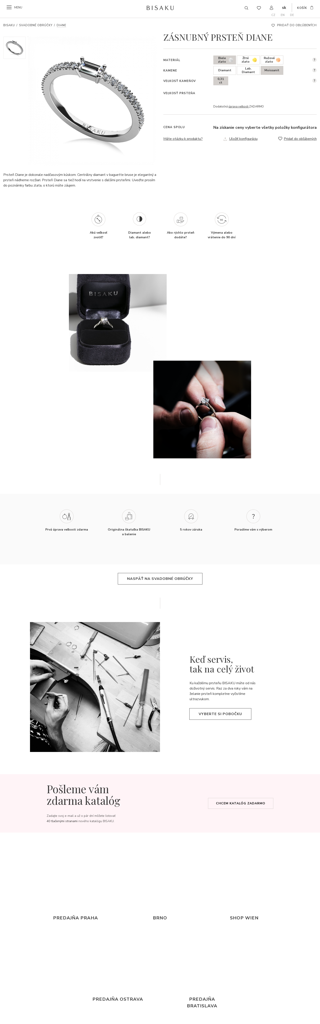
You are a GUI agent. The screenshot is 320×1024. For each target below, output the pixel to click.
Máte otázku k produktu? (183, 138)
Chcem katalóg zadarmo (240, 803)
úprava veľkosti (238, 107)
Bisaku (9, 25)
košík (302, 8)
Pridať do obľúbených (297, 25)
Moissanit (271, 70)
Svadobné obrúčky (35, 25)
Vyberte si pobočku (220, 714)
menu (18, 8)
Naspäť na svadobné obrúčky (160, 578)
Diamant (224, 70)
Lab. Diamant (248, 70)
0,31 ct (221, 80)
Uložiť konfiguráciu (243, 138)
